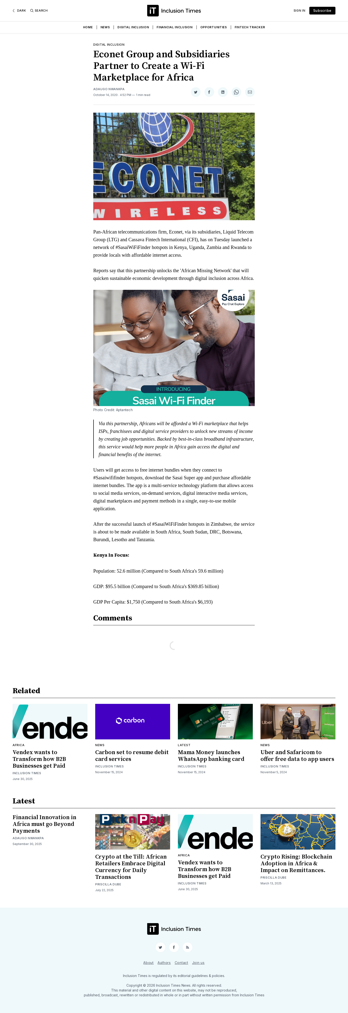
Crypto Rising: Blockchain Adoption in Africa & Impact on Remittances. (296, 863)
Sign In (299, 10)
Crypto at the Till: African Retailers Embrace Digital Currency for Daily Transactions (131, 867)
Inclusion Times (27, 773)
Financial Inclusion (174, 27)
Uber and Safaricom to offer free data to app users (297, 756)
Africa (18, 745)
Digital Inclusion (133, 27)
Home (88, 27)
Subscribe (322, 10)
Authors (164, 963)
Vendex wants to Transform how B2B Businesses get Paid (39, 759)
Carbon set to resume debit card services (132, 756)
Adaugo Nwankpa (109, 89)
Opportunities (213, 27)
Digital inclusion (109, 44)
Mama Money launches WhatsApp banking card (211, 756)
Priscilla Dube (108, 884)
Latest (184, 745)
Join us (198, 963)
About (148, 963)
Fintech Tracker (250, 27)
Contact (181, 963)
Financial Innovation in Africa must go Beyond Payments (44, 824)
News (105, 27)
